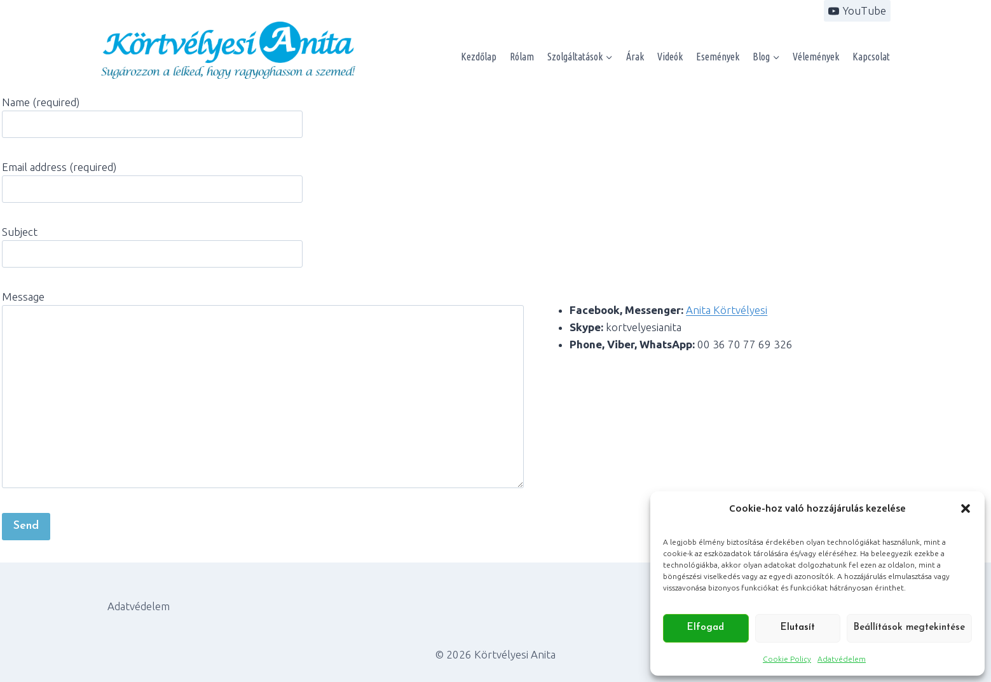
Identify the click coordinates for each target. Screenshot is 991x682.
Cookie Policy (787, 659)
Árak (635, 56)
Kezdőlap (478, 56)
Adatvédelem (841, 659)
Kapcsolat (871, 56)
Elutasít (798, 627)
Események (717, 56)
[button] (965, 508)
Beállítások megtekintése (909, 627)
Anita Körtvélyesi (726, 310)
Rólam (522, 56)
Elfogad (705, 627)
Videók (670, 56)
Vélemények (816, 56)
